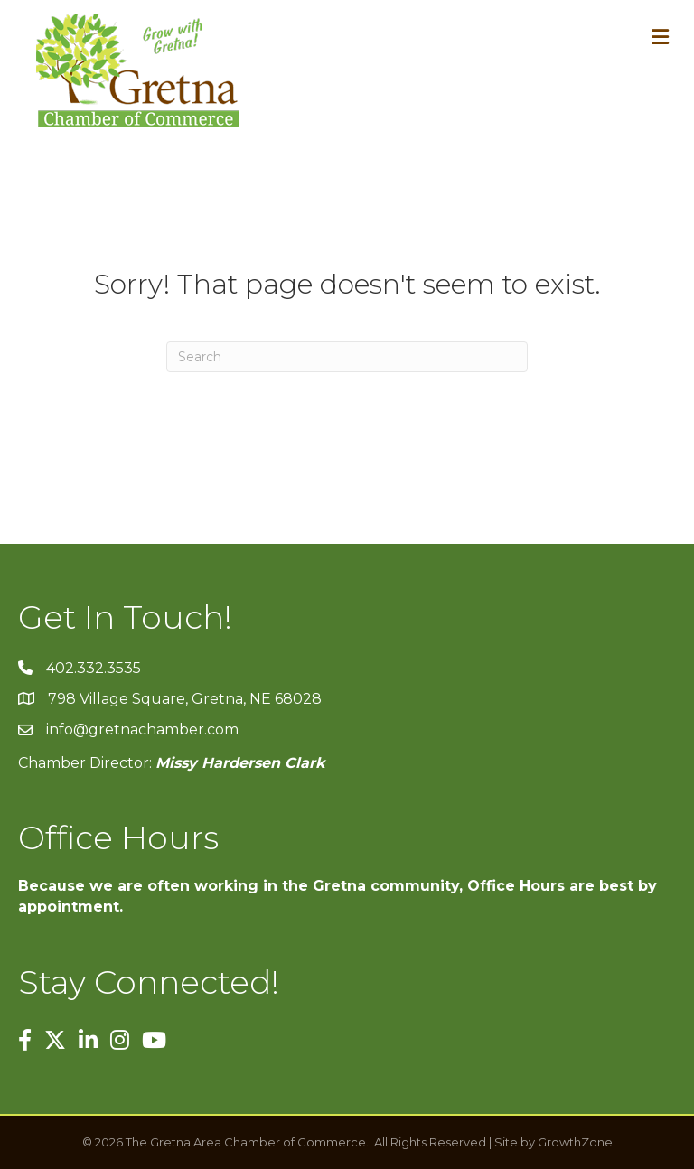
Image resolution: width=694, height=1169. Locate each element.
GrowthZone (575, 1142)
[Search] (347, 356)
